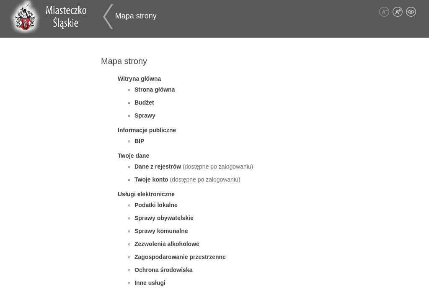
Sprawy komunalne (161, 231)
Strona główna (154, 89)
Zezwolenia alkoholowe (166, 244)
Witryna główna (139, 78)
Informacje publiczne (147, 130)
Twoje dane (133, 155)
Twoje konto (152, 179)
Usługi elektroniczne (146, 194)
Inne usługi (149, 282)
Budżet (144, 102)
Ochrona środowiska (163, 270)
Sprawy (144, 115)
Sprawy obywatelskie (164, 218)
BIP (139, 141)
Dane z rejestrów (158, 166)
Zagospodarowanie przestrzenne (180, 257)
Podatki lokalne (156, 205)
